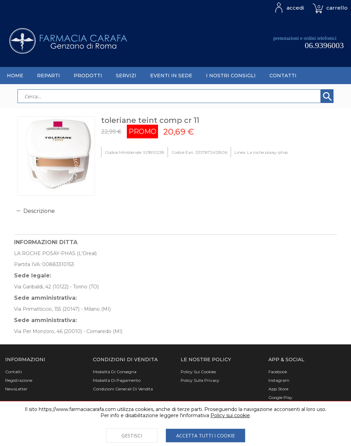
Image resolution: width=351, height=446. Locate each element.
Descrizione (39, 211)
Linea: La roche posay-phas (261, 152)
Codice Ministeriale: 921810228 (134, 152)
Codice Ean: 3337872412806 (199, 152)
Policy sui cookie (230, 415)
